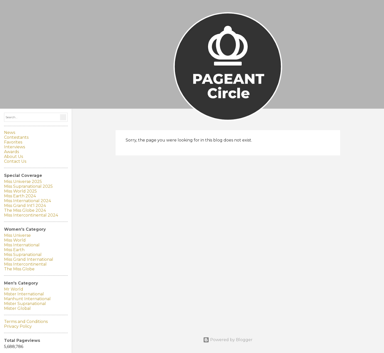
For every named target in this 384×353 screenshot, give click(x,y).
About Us (13, 156)
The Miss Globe (19, 269)
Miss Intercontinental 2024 (31, 215)
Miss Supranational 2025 (28, 186)
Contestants (16, 137)
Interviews (14, 147)
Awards (11, 151)
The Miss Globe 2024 (25, 210)
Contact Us (15, 161)
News (9, 132)
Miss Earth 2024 (20, 196)
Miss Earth (14, 249)
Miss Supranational (23, 254)
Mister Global (17, 308)
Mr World (13, 289)
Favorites (13, 142)
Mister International (24, 294)
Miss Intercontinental (25, 264)
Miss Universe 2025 (23, 181)
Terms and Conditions (26, 321)
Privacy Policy (18, 326)
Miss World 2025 (20, 191)
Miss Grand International (28, 259)
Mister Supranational (25, 303)
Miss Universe (17, 235)
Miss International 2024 (27, 200)
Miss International (22, 245)
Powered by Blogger (228, 339)
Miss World (15, 240)
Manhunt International (27, 298)
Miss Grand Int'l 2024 (25, 205)
